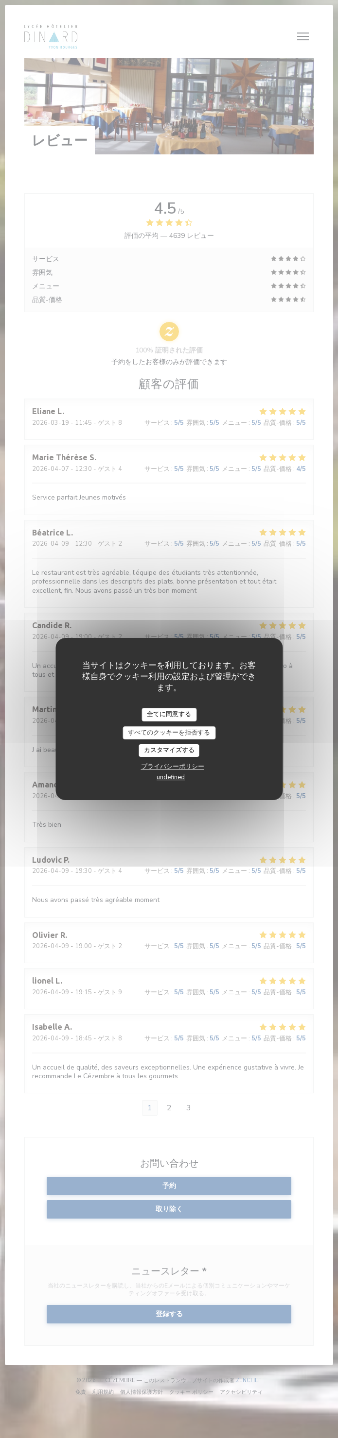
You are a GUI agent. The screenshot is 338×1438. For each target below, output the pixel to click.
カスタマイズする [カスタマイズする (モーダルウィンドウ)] (169, 750)
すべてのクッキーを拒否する (169, 732)
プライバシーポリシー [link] (172, 766)
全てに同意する (169, 714)
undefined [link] (171, 777)
